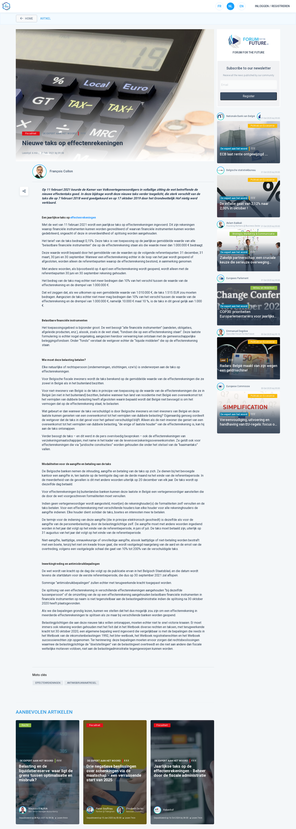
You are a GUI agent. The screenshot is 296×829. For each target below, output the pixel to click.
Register (249, 96)
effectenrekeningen (83, 217)
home (26, 18)
